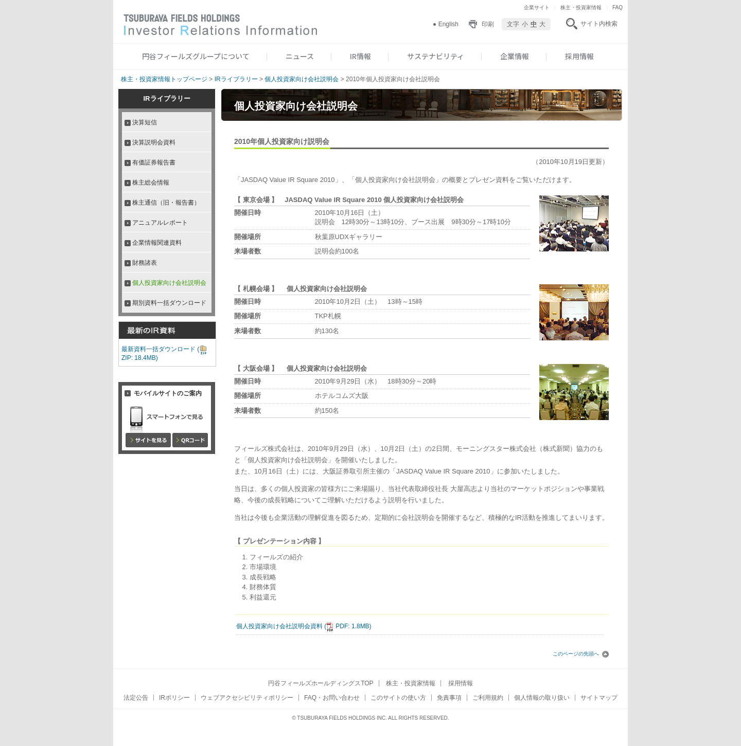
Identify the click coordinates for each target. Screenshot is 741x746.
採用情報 (579, 56)
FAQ (617, 7)
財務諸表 (144, 262)
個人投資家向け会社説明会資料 (304, 626)
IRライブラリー (236, 79)
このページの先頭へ (581, 654)
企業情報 (514, 56)
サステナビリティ (435, 56)
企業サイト (537, 7)
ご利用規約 (487, 697)
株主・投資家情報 (581, 7)
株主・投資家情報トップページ (164, 79)
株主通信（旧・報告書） (166, 202)
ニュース (300, 56)
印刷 (488, 24)
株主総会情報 (150, 182)
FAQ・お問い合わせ (332, 697)
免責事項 (449, 697)
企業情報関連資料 (157, 242)
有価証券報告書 (153, 162)
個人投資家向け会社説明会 (301, 79)
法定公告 (135, 697)
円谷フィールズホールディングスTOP (320, 683)
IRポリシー (174, 697)
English (448, 24)
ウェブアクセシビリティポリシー (247, 697)
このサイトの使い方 (398, 697)
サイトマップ (598, 697)
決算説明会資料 (153, 142)
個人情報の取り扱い (542, 697)
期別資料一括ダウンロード (169, 302)
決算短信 (144, 122)
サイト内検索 (598, 23)
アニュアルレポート (160, 222)
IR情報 (360, 56)
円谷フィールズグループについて (196, 56)
